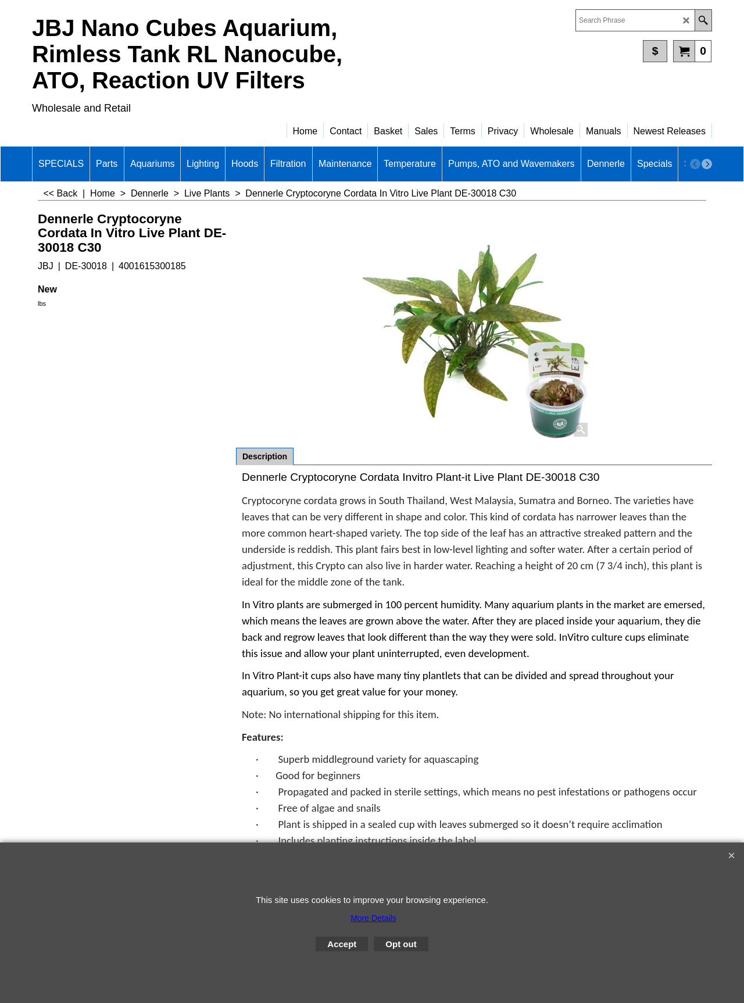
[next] (707, 164)
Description (264, 456)
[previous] (695, 164)
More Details (373, 918)
